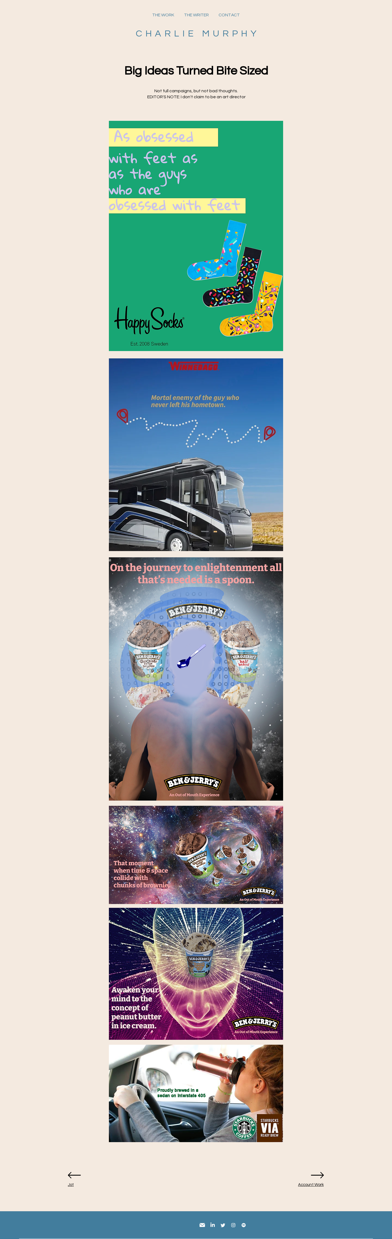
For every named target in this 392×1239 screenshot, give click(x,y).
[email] (202, 1225)
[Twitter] (223, 1225)
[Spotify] (243, 1225)
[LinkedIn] (212, 1225)
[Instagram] (233, 1225)
